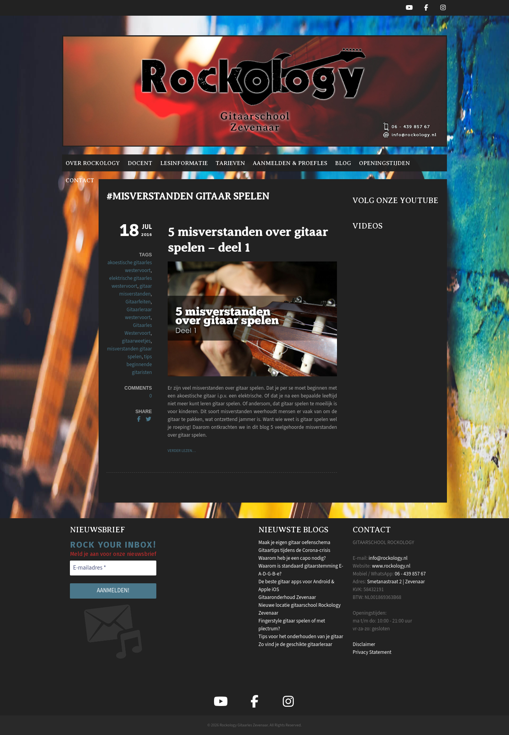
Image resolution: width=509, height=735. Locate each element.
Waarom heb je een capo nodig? (292, 558)
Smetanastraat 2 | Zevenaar (396, 581)
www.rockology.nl (391, 566)
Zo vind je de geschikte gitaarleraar (295, 644)
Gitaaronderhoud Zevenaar (287, 597)
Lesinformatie (184, 163)
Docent (140, 163)
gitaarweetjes (136, 341)
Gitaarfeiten (137, 301)
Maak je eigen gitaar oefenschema (294, 542)
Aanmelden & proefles (290, 163)
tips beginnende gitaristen (139, 364)
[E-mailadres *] (113, 568)
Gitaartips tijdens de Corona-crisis (294, 550)
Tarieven (230, 163)
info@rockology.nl (388, 558)
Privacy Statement (372, 652)
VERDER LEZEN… (182, 451)
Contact (80, 180)
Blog (343, 163)
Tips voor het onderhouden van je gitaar (300, 636)
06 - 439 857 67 (410, 573)
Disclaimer (364, 644)
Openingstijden (384, 163)
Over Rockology (93, 163)
